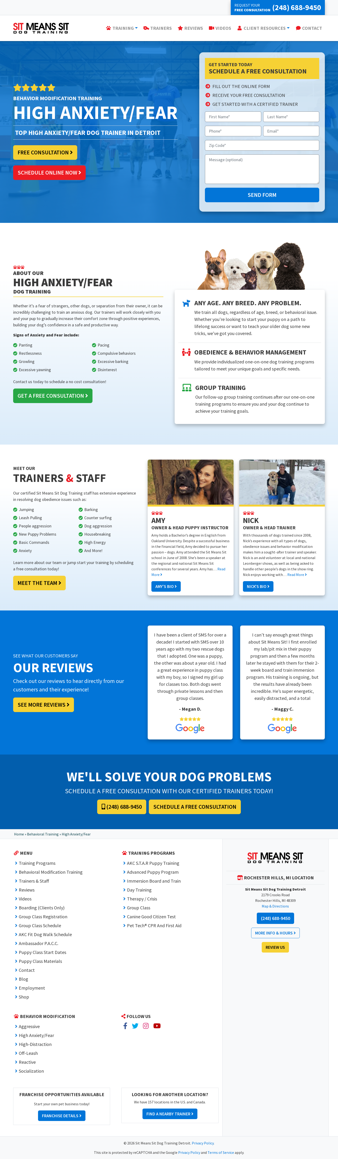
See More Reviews (43, 704)
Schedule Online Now (49, 172)
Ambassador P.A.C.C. (38, 943)
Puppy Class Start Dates (42, 952)
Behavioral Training (43, 834)
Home (19, 834)
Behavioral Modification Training (51, 872)
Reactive (27, 1062)
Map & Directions (275, 906)
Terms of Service (220, 1152)
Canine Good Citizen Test (151, 916)
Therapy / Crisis (142, 899)
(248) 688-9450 (122, 806)
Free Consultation (45, 152)
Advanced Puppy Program (153, 872)
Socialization (31, 1071)
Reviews (27, 890)
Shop (24, 997)
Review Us (275, 947)
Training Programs (37, 863)
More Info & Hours (275, 933)
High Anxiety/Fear (36, 1035)
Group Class (138, 908)
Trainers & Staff (34, 881)
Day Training (139, 890)
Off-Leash (28, 1053)
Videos (25, 899)
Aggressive (29, 1026)
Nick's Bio (258, 586)
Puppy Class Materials (40, 961)
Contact (27, 970)
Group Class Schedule (40, 925)
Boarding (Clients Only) (42, 908)
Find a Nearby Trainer (169, 1114)
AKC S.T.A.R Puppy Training (153, 863)
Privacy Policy (203, 1143)
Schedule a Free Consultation (194, 806)
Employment (32, 988)
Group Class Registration (43, 916)
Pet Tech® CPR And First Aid (154, 925)
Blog (23, 979)
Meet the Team (39, 583)
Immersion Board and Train (154, 881)
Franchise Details (61, 1115)
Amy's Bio (166, 586)
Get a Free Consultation (53, 395)
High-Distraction (35, 1044)
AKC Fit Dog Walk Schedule (45, 934)
